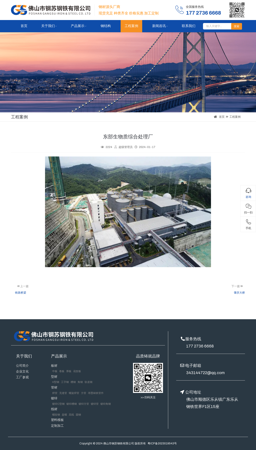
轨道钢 (88, 382)
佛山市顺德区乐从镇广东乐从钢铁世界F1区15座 (212, 403)
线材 (54, 409)
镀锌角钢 (105, 404)
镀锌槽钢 (71, 404)
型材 (54, 376)
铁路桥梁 (20, 292)
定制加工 (57, 425)
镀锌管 (95, 404)
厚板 (68, 371)
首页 (24, 26)
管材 (54, 387)
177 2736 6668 (200, 346)
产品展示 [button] (77, 26)
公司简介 (22, 365)
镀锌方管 (84, 404)
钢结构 (106, 26)
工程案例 (131, 26)
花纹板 (77, 371)
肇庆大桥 (239, 292)
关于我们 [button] (48, 26)
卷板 (61, 371)
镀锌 (54, 398)
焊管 (54, 393)
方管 (83, 393)
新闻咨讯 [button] (159, 26)
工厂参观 (22, 377)
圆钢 (78, 414)
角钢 (80, 382)
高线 (71, 414)
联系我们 (188, 26)
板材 (54, 365)
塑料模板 (57, 420)
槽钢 (73, 382)
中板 (54, 371)
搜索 (236, 26)
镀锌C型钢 (58, 404)
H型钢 (55, 382)
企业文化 (22, 371)
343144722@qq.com (205, 372)
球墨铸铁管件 (96, 393)
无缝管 (63, 393)
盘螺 (64, 414)
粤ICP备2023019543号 (162, 443)
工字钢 (65, 382)
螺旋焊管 (74, 393)
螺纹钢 (56, 414)
